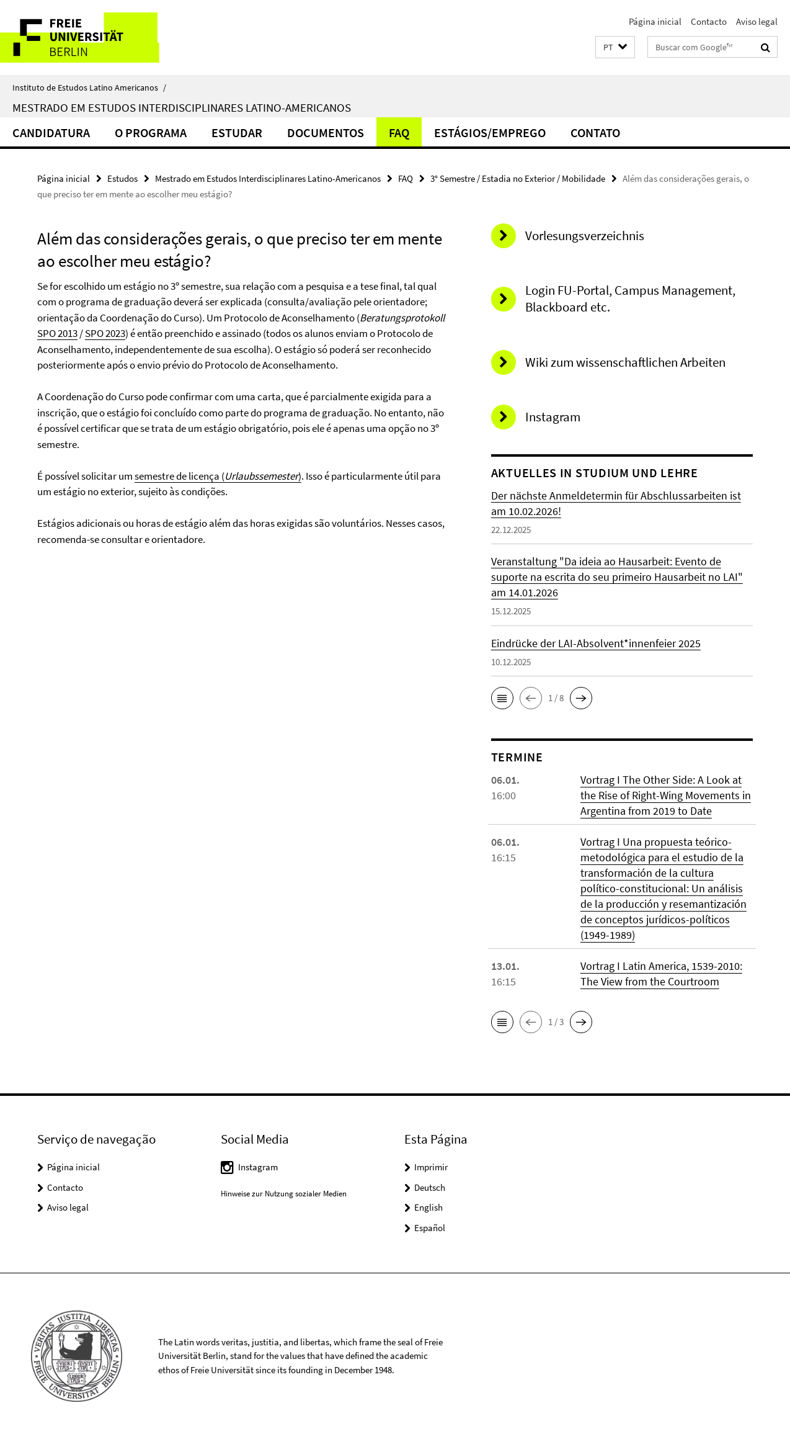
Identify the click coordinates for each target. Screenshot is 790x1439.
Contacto (709, 21)
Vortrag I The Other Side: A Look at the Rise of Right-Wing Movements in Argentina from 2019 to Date (665, 795)
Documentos (325, 132)
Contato (595, 132)
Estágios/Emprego (490, 132)
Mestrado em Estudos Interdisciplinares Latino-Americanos (181, 107)
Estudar (236, 132)
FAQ (399, 132)
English (428, 1207)
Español (429, 1228)
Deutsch (429, 1187)
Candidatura (51, 132)
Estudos (122, 178)
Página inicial (655, 21)
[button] (615, 47)
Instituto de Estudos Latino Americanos (89, 87)
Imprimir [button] (431, 1167)
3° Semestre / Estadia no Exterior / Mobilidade (517, 178)
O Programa (151, 132)
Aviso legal (757, 21)
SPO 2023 (105, 333)
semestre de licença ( (179, 476)
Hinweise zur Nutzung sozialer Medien (284, 1193)
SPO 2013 (57, 333)
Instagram (258, 1167)
